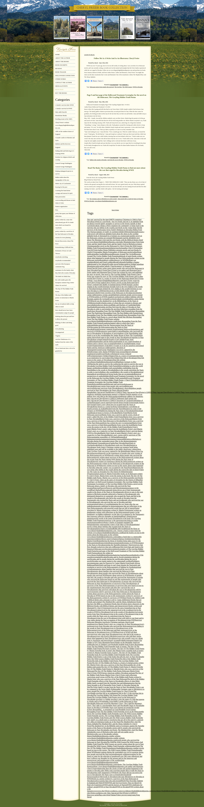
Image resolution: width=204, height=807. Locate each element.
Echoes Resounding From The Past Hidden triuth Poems (115, 314)
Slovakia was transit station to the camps (106, 561)
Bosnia (102, 260)
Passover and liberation (114, 488)
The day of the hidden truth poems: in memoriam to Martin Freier (64, 297)
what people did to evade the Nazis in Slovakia (130, 199)
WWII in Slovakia (138, 87)
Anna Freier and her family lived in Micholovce (119, 244)
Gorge (92, 356)
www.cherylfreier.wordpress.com (109, 791)
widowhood (123, 775)
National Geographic (98, 443)
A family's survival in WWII (63, 108)
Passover (103, 488)
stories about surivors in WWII (118, 575)
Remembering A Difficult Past (64, 247)
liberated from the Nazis (114, 409)
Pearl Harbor (96, 490)
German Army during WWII (102, 352)
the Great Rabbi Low (114, 701)
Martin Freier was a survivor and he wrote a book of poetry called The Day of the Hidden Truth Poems (113, 416)
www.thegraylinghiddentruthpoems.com (106, 201)
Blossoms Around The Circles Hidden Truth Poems (114, 255)
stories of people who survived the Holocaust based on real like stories (115, 578)
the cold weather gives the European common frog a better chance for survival (64, 282)
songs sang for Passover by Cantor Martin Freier (112, 563)
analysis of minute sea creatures (115, 236)
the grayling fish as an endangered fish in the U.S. (111, 693)
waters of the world (112, 760)
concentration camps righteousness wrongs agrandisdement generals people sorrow (114, 294)
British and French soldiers (104, 262)
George (98, 350)
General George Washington (63, 163)
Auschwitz (119, 248)
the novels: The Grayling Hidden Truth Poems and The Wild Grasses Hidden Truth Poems (114, 717)
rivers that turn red (107, 547)
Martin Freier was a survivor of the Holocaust (115, 419)
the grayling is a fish (100, 699)
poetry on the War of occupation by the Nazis (123, 514)
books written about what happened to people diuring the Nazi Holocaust (114, 257)
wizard (94, 777)
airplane (131, 232)
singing (97, 557)
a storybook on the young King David (127, 228)
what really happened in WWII (104, 773)
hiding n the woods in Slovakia (98, 160)
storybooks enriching (61, 257)
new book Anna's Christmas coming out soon (109, 447)
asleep (104, 248)
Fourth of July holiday (117, 339)
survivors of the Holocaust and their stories (110, 630)
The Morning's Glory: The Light (119, 703)
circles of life (114, 291)
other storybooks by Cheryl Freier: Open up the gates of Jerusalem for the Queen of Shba (115, 479)
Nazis (127, 443)
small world (125, 561)
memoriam (100, 439)
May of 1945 (109, 437)
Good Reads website (108, 354)
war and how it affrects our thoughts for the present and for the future (114, 757)
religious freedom (124, 539)
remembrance (99, 543)
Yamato (113, 795)
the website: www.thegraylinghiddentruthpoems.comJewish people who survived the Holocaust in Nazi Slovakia (113, 740)
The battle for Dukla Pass (62, 276)
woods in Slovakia (109, 777)
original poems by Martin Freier (105, 474)
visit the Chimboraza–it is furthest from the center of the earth (64, 342)
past (124, 488)
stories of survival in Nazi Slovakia (119, 583)
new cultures (133, 449)
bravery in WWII (121, 260)
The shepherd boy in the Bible (102, 726)
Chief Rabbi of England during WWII (112, 285)
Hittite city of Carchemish (63, 183)
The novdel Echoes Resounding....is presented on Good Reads (113, 709)
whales (99, 768)
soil (131, 561)
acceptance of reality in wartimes (106, 232)
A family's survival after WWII (64, 105)
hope (131, 388)
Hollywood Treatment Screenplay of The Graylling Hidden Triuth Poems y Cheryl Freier (113, 379)
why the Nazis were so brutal (108, 775)
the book (119, 644)
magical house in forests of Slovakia (104, 413)
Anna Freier (135, 242)
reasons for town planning (63, 237)
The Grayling (118, 87)
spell (94, 565)
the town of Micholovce (102, 732)
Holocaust (102, 384)
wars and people (99, 760)
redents (97, 539)
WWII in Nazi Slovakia (107, 787)
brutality (123, 262)
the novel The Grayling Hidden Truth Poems (115, 713)
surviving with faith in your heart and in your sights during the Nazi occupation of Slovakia (115, 619)
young (129, 795)
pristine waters (99, 524)
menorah (121, 439)
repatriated (119, 543)
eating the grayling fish (114, 309)
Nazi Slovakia (120, 443)
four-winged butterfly (101, 339)
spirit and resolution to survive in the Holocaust (113, 566)
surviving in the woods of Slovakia (119, 614)
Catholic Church (110, 266)
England (57, 147)
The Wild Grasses (127, 87)
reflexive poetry (106, 539)
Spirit (98, 565)
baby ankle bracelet (61, 112)
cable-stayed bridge (116, 264)
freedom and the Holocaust (106, 342)
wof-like (100, 777)
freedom (94, 342)
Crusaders (110, 297)
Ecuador (105, 323)
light (101, 411)
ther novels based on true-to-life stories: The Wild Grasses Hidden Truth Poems (115, 749)
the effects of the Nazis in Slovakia (109, 681)
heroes (101, 368)
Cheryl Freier (102, 270)
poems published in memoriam (107, 506)
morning (129, 441)
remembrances (109, 543)
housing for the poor (61, 187)
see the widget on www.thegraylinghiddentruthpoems (100, 554)
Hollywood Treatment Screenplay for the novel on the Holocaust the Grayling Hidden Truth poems (115, 377)
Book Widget (115, 210)
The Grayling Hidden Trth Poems (105, 695)
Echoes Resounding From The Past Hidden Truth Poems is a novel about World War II (115, 316)
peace (128, 488)
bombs (119, 256)
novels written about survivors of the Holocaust (111, 457)
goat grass (120, 352)
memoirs (93, 439)
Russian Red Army (121, 547)
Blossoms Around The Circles (123, 254)
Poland (119, 516)
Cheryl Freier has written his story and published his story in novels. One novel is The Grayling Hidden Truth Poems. (114, 273)
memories (107, 439)
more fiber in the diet (118, 441)
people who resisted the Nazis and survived (107, 500)
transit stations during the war (107, 752)
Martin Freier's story (130, 429)
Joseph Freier (128, 403)
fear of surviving (114, 333)
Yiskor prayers (121, 795)
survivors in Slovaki (114, 628)
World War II (126, 781)
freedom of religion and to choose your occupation (114, 343)
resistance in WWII (130, 543)
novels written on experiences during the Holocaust (112, 461)
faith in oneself (117, 331)
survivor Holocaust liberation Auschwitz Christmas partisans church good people (114, 622)
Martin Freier (122, 413)
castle (97, 266)
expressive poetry (106, 331)
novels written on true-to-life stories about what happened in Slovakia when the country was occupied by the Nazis (115, 467)
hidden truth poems (110, 368)
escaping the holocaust (100, 327)
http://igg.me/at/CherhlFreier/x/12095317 (108, 392)
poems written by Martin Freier (117, 510)
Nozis (130, 468)
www (95, 791)
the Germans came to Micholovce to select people (103, 199)
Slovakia (103, 557)
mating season (99, 437)
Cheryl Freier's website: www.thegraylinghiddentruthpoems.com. (64, 125)
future (101, 346)
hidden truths (122, 368)
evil (130, 329)
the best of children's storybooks (104, 644)
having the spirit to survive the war (103, 364)
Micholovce (128, 439)
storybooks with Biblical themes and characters (108, 606)
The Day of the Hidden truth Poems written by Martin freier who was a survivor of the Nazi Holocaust (114, 678)
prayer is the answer (114, 520)
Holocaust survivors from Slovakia (105, 388)
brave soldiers (110, 260)
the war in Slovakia (103, 734)
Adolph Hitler (123, 232)
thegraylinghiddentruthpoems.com (123, 748)
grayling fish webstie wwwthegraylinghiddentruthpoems (106, 361)
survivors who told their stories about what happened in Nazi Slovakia (114, 637)
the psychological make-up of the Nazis (106, 722)
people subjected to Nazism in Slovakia (117, 494)
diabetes (95, 305)
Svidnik (122, 640)
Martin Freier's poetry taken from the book (107, 429)
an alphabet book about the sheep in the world (120, 234)
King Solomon (118, 407)
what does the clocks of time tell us (114, 768)
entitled (93, 325)
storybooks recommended (63, 260)
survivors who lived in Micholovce (106, 636)
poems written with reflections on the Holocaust (108, 512)
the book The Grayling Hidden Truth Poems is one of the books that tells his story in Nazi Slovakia (114, 656)
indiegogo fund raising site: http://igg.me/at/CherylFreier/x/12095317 (112, 399)
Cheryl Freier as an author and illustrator (121, 270)
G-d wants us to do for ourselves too (125, 346)
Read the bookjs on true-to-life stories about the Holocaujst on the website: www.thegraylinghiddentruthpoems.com (115, 535)
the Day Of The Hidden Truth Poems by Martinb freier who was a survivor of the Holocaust (115, 669)
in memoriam (105, 394)
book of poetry (127, 256)
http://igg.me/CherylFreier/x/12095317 (167, 392)
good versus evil (121, 354)
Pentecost (104, 490)
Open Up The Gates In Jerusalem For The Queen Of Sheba (115, 471)
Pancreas (96, 488)
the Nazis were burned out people (119, 707)
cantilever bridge (130, 264)
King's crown (128, 407)
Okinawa (135, 468)
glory (114, 352)
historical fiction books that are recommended (117, 374)
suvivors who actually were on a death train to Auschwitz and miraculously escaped (115, 639)
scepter (108, 549)
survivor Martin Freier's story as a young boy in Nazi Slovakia (114, 624)
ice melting (96, 394)
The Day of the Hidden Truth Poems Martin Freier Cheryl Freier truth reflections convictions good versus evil (115, 675)
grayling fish (112, 358)
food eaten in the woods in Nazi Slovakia (112, 337)
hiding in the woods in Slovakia (102, 370)
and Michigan (115, 238)
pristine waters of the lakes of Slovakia (118, 524)
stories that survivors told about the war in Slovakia (112, 590)
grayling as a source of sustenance (124, 356)
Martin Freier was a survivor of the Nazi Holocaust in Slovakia (114, 420)
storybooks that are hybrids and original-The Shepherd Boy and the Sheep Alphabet (114, 601)
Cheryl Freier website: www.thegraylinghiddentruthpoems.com (115, 280)
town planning (59, 329)
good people (96, 354)
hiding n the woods (107, 372)
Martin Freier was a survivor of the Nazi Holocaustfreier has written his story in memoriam (115, 422)
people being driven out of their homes (121, 490)
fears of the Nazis (126, 333)
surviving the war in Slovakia (115, 160)
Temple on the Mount (122, 642)
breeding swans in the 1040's (63, 119)
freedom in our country (124, 342)
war (135, 756)
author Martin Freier (105, 252)
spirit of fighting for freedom (124, 567)
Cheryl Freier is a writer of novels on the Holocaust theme (113, 278)
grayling (109, 356)
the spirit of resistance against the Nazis (127, 726)
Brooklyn (117, 262)
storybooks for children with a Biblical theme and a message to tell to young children (115, 599)
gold (125, 352)
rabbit (125, 529)
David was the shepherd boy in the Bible (106, 301)
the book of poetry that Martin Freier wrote (114, 651)
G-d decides (107, 346)
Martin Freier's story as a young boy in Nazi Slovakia (114, 430)
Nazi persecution (60, 197)
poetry (128, 512)
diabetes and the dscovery (63, 144)
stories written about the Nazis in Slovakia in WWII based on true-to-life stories (113, 595)
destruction (95, 303)
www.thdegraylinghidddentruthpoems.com (136, 791)
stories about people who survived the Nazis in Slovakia (113, 573)
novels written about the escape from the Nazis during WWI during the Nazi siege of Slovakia (115, 459)
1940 (110, 220)
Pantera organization (61, 206)
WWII (105, 783)
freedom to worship (122, 344)
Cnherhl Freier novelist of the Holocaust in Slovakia (113, 293)
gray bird (103, 356)
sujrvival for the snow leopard (119, 608)
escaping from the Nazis (105, 325)
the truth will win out (118, 732)
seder (98, 553)
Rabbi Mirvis (118, 529)
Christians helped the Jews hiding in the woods (112, 289)
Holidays (106, 376)
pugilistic (96, 529)
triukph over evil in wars (126, 752)
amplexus (137, 232)
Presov (101, 522)
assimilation (111, 248)
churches (106, 291)
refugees (115, 539)
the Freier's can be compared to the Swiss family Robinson (115, 688)
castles (101, 266)
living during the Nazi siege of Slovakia (117, 411)
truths (115, 754)
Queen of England (106, 529)
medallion (117, 437)
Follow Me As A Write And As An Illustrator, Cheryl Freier (116, 58)
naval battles (110, 443)
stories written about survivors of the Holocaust (114, 593)
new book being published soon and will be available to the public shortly (112, 448)
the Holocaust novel (100, 703)
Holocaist (95, 384)
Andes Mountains (124, 242)
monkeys (107, 441)
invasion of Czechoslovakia (127, 400)
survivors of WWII (110, 632)
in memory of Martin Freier (120, 394)
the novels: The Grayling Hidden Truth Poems (113, 716)
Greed (114, 362)
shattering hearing (119, 555)
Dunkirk (93, 307)
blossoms (109, 254)
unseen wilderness (124, 754)
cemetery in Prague (123, 266)
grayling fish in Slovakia (126, 358)
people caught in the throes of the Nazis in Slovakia (113, 491)
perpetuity (95, 504)
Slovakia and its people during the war (104, 559)
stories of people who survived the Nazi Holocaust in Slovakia (114, 580)
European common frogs (108, 329)
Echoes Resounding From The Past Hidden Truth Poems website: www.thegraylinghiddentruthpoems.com (114, 319)
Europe (96, 329)
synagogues (129, 640)
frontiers (96, 346)
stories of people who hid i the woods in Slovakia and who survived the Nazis (114, 576)
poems (93, 506)
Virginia (57, 336)
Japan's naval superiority (104, 403)
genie (94, 350)
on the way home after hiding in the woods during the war (115, 469)
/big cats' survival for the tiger (98, 220)
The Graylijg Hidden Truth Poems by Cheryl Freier (115, 691)
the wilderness (127, 746)
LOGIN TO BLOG (89, 55)
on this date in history (132, 470)
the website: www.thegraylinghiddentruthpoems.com (104, 737)
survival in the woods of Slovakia (119, 612)
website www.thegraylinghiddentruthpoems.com (102, 763)
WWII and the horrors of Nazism (115, 785)
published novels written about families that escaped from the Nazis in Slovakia (113, 527)
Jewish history (118, 403)
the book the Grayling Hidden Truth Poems (107, 655)
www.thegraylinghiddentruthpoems (165, 791)
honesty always (123, 388)
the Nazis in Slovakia (134, 705)
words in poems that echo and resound (107, 781)
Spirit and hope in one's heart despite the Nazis (116, 565)
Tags (90, 213)
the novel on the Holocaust (132, 712)
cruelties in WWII (100, 297)
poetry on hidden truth (99, 514)
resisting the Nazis (111, 545)
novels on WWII (103, 455)
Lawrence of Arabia (98, 409)
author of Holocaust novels (122, 252)
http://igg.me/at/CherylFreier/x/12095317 (138, 392)
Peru (56, 210)
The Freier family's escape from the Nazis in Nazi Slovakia (111, 687)
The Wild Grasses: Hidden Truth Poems (107, 746)
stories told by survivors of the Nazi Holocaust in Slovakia (115, 592)
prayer (104, 520)
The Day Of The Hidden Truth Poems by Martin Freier (121, 667)
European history (123, 329)
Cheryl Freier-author (98, 283)
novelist (98, 453)
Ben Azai (99, 254)
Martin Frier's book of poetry (110, 433)
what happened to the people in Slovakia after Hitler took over (115, 770)
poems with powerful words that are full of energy (116, 508)
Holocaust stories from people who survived (102, 87)
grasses (97, 356)
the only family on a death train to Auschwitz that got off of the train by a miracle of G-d (115, 720)
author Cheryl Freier (130, 248)
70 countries (116, 220)
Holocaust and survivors (115, 384)
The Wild (110, 742)
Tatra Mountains (104, 642)
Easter (98, 307)
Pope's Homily (127, 516)
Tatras (112, 642)
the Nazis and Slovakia (118, 705)
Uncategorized (59, 332)
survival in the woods (123, 610)
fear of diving (103, 333)
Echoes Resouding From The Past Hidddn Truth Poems (110, 311)
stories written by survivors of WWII (110, 598)
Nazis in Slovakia (105, 445)
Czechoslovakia (114, 299)
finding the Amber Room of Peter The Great (121, 335)
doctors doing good (105, 305)
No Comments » (124, 85)
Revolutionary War (125, 545)
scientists (114, 549)
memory (114, 439)
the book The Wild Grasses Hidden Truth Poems (115, 658)
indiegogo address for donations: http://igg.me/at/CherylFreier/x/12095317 (115, 397)
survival (96, 610)
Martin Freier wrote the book (121, 425)
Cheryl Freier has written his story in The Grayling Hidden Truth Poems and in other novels (115, 276)
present (96, 522)
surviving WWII (130, 620)
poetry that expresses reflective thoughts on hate (115, 515)
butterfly (106, 264)
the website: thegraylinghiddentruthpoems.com (102, 735)
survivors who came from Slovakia (103, 634)
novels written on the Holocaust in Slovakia (113, 463)
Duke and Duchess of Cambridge (124, 305)
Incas (118, 396)
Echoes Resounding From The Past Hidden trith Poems (118, 313)
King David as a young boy (103, 407)
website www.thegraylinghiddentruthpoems (106, 761)
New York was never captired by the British (110, 451)
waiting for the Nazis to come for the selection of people (114, 755)
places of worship (105, 504)
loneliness (135, 411)
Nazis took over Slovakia (120, 445)
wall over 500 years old (125, 756)
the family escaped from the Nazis (101, 683)
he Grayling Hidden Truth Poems (105, 366)
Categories (62, 99)
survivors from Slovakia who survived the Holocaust (111, 626)
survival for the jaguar (107, 610)
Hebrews (120, 366)
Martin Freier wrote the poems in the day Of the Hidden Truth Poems (114, 426)
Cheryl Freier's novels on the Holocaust (120, 283)
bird (104, 254)
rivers (133, 545)
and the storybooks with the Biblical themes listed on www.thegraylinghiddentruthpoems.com (115, 241)
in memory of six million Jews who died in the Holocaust (114, 395)
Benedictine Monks (61, 115)
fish (138, 335)
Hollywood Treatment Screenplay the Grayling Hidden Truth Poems (115, 382)
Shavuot (129, 555)
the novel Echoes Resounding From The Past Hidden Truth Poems (111, 711)
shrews (92, 557)
